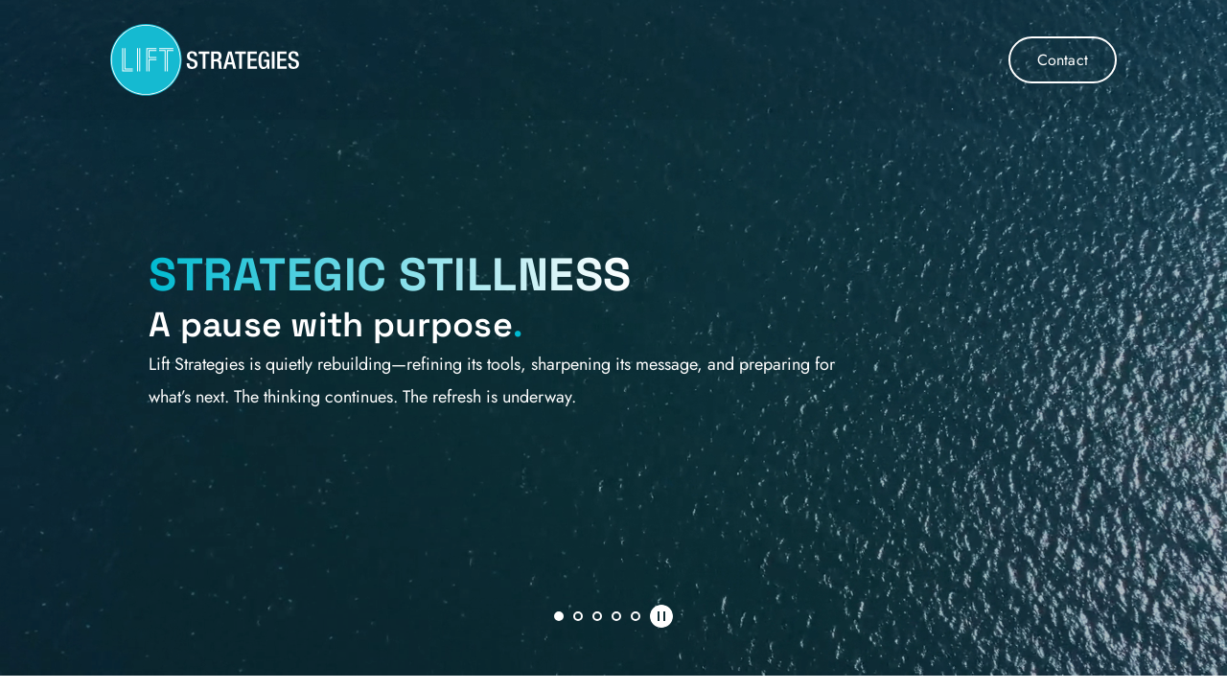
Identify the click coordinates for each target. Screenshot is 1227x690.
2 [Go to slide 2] (578, 616)
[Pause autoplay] (661, 616)
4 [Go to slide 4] (616, 616)
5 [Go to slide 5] (635, 616)
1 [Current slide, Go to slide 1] (559, 616)
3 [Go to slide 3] (597, 616)
